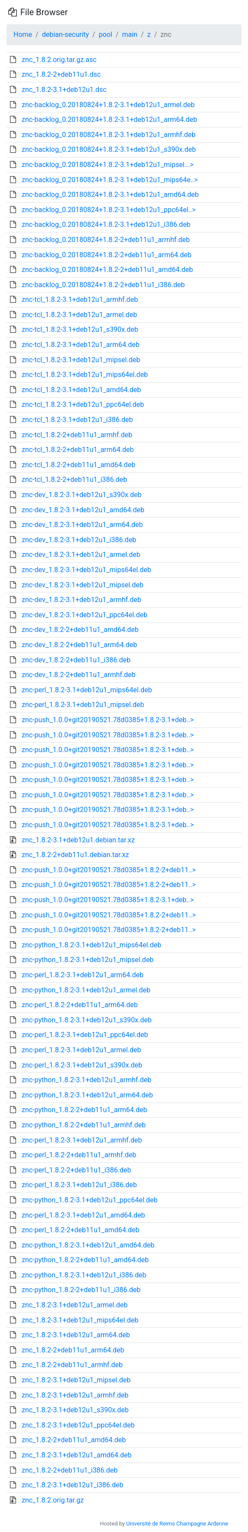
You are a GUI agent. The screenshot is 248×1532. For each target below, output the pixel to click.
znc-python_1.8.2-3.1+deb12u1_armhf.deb (86, 1080)
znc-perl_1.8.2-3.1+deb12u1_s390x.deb (82, 1065)
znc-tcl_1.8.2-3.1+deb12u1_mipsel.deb (81, 360)
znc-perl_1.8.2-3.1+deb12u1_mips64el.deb (87, 690)
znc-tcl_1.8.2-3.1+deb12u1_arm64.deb (81, 344)
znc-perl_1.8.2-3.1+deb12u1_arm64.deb (83, 975)
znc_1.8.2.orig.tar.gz (53, 1500)
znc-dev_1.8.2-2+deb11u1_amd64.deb (80, 629)
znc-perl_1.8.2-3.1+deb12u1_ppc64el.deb (85, 1035)
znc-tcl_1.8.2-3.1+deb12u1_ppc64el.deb (83, 404)
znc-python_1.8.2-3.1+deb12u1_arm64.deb (87, 1095)
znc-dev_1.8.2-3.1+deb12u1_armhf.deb (81, 600)
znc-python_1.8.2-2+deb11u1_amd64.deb (85, 1260)
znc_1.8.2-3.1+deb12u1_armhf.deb (75, 1395)
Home (22, 34)
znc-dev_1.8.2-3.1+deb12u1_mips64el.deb (86, 570)
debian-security (65, 34)
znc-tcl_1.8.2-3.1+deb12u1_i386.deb (77, 420)
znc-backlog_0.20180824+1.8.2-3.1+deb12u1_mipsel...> (107, 164)
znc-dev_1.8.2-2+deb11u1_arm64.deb (79, 645)
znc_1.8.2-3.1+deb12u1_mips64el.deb (80, 1320)
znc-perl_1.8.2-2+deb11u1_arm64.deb (80, 1005)
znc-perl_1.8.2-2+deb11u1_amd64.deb (80, 1230)
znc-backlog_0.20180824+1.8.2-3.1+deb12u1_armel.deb (108, 105)
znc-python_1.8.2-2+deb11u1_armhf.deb (84, 1125)
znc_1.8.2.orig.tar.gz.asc (59, 60)
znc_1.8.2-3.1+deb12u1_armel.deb (74, 1305)
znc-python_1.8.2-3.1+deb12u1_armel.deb (86, 990)
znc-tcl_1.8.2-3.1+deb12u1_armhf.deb (80, 299)
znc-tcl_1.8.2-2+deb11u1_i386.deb (74, 479)
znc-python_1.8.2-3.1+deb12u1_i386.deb (84, 1275)
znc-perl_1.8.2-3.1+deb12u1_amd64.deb (83, 1215)
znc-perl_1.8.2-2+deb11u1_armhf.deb (79, 1155)
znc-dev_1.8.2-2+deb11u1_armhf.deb (79, 675)
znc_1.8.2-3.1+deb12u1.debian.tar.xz (78, 840)
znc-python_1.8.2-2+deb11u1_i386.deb (81, 1290)
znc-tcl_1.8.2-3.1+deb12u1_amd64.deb (81, 390)
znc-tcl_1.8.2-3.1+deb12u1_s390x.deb (80, 329)
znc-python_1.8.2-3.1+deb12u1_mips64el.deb (91, 945)
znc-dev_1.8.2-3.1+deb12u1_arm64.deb (82, 524)
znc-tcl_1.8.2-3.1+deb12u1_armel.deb (79, 315)
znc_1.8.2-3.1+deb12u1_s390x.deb (75, 1410)
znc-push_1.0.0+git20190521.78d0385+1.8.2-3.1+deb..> (108, 720)
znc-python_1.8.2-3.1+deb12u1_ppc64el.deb (89, 1200)
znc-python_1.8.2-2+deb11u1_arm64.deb (84, 1110)
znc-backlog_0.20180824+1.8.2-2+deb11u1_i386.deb (103, 285)
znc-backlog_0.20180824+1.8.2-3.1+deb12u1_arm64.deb (109, 119)
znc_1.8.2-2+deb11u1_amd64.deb (74, 1440)
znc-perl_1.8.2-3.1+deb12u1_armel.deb (81, 1050)
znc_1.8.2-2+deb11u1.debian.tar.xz (75, 855)
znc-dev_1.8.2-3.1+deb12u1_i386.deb (79, 540)
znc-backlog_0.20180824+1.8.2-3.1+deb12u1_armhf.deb (109, 135)
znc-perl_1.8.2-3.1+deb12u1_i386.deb (79, 1185)
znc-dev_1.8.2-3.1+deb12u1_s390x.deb (81, 495)
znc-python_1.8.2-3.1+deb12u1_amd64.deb (88, 1245)
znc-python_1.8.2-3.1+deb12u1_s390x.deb (87, 1020)
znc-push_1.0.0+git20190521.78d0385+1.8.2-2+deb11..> (109, 870)
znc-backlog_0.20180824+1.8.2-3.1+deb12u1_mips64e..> (110, 180)
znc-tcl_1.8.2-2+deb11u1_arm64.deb (78, 449)
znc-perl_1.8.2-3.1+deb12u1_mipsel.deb (83, 705)
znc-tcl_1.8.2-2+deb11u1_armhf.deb (77, 435)
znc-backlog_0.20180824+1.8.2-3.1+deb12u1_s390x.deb (109, 149)
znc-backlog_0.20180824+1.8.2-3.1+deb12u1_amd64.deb (110, 194)
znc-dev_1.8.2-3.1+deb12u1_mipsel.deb (83, 585)
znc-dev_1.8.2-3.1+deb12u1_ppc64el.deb (84, 615)
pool (105, 34)
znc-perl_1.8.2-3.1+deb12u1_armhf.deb (82, 1140)
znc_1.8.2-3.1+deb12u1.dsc (64, 89)
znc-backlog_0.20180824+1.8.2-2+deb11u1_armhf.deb (106, 240)
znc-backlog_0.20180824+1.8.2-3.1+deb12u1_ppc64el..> (109, 210)
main (129, 34)
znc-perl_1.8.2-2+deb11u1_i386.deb (76, 1170)
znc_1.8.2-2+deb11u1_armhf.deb (72, 1365)
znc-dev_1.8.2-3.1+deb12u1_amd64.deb (83, 510)
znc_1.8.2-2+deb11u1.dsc (61, 74)
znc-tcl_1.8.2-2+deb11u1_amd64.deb (78, 465)
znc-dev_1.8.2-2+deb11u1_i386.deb (76, 660)
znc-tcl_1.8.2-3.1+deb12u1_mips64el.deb (85, 374)
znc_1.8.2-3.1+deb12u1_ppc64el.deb (78, 1425)
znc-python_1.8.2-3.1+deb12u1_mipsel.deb (87, 960)
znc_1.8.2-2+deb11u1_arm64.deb (73, 1350)
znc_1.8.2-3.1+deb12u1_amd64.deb (76, 1455)
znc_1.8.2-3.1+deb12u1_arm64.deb (76, 1335)
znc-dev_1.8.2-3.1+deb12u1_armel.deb (81, 554)
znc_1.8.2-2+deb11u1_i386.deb (69, 1470)
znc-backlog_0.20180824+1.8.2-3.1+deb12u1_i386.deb (106, 224)
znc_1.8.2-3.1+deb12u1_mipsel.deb (76, 1380)
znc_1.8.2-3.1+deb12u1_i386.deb (73, 1485)
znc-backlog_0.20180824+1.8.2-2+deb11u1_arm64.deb (106, 255)
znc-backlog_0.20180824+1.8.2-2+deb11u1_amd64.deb (107, 269)
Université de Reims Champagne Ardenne (177, 1523)
